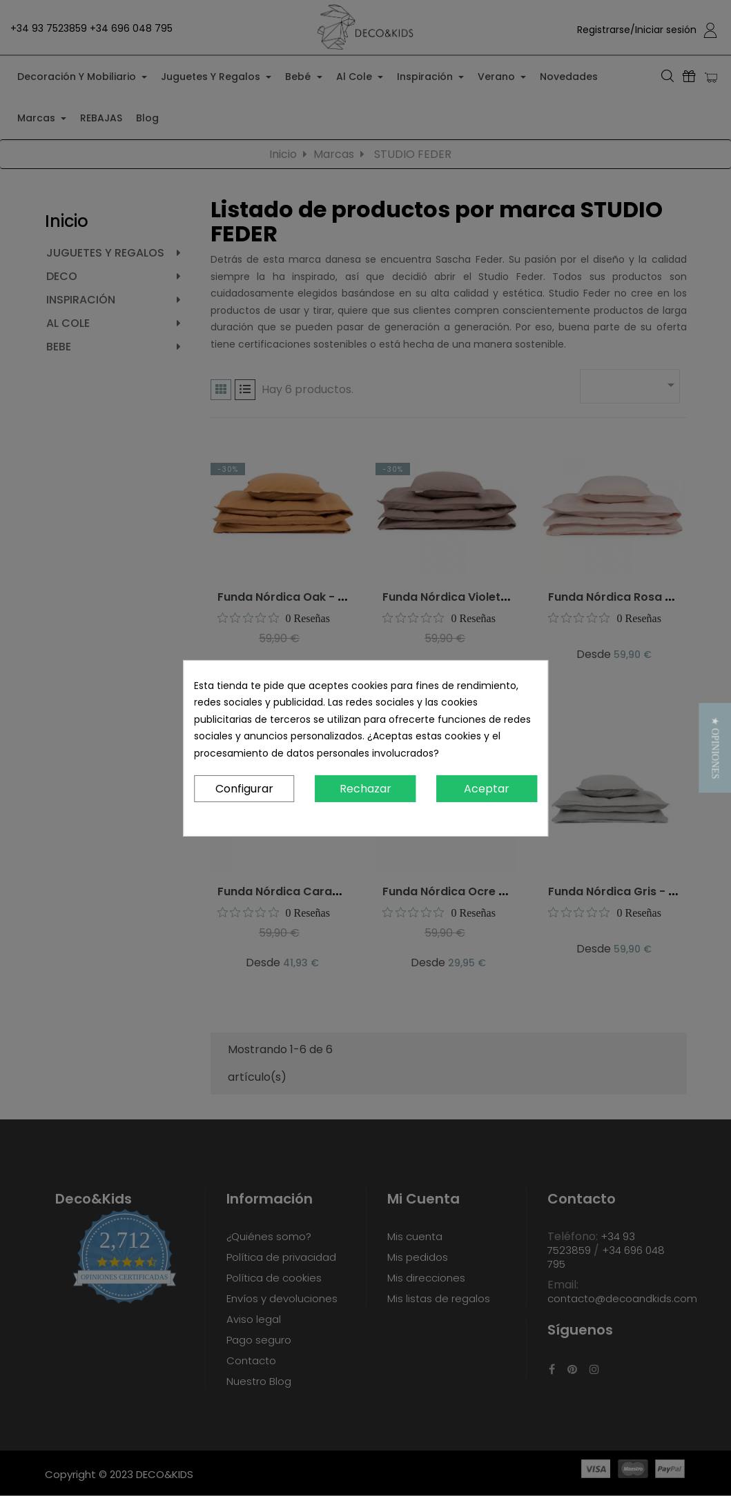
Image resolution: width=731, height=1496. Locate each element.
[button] (715, 747)
